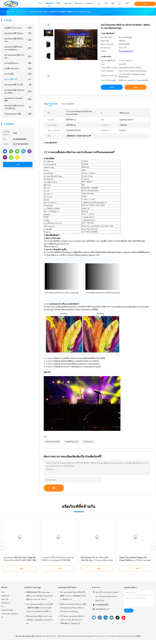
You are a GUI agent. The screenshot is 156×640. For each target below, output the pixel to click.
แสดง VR (4, 599)
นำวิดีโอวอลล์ (88, 442)
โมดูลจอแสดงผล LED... (17, 114)
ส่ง (53, 488)
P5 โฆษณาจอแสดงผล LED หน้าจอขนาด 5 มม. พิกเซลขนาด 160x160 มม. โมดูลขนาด (72, 619)
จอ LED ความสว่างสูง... (17, 28)
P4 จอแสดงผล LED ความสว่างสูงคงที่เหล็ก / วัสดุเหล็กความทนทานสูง (39, 619)
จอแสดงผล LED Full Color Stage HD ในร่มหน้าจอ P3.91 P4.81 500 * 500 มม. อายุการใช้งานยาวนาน (20, 560)
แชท (145, 4)
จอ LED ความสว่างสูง (32, 587)
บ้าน (3, 592)
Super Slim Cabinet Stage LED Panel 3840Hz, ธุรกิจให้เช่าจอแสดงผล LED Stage (135, 560)
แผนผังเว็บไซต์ (7, 610)
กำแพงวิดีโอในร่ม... (17, 63)
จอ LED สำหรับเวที (71, 442)
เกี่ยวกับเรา (5, 603)
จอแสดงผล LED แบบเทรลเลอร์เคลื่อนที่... (17, 107)
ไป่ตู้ (112, 3)
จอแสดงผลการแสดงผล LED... (17, 99)
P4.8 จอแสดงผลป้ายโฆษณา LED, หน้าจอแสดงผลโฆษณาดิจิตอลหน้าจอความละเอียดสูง (73, 607)
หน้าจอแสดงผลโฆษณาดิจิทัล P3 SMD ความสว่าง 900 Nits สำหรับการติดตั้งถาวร (73, 595)
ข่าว (3, 606)
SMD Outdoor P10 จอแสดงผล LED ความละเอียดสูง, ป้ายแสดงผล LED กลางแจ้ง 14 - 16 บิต (39, 595)
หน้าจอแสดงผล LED (52, 442)
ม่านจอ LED (17, 74)
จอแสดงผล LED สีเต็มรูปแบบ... (17, 40)
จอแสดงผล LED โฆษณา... (17, 33)
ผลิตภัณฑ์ (5, 596)
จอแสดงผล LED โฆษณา (67, 587)
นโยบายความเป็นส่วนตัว (10, 615)
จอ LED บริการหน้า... (17, 68)
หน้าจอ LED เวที (17, 79)
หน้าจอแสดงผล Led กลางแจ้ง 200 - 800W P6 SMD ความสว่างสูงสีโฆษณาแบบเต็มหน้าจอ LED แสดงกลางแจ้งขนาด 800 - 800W (39, 608)
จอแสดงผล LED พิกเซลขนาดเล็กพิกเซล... (17, 48)
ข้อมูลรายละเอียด (50, 104)
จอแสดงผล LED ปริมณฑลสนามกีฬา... (17, 91)
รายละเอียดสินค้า (68, 104)
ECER (138, 636)
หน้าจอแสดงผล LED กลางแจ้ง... (17, 56)
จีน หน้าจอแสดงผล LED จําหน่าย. (29, 636)
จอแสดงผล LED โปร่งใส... (17, 84)
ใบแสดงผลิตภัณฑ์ (126, 51)
